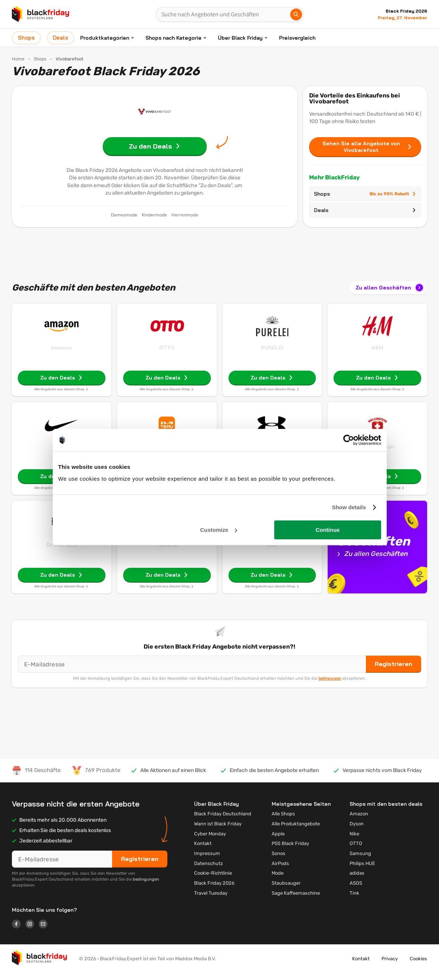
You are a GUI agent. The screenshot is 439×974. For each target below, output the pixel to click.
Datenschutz (208, 863)
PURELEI (272, 347)
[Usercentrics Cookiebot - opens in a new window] (348, 439)
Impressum (207, 853)
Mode (278, 873)
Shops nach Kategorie (173, 38)
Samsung (360, 853)
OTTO (167, 347)
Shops (40, 59)
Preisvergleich (297, 38)
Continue (327, 530)
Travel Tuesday (210, 893)
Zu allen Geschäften (390, 287)
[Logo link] (18, 925)
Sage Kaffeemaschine (296, 893)
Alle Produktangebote (296, 823)
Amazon (61, 347)
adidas (357, 873)
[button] (39, 959)
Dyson (357, 823)
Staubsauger (286, 883)
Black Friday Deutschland (222, 813)
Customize (218, 530)
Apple (278, 833)
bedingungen (329, 678)
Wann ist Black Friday (218, 823)
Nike (354, 833)
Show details (349, 507)
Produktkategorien (104, 38)
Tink (354, 893)
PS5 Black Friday (290, 843)
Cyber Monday (210, 833)
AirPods (280, 863)
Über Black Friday (240, 38)
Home (18, 59)
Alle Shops (283, 813)
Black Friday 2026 (214, 883)
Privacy (389, 958)
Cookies (418, 958)
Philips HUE (362, 863)
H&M (377, 347)
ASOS (356, 883)
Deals (365, 210)
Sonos (278, 853)
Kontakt (203, 843)
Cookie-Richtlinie (213, 873)
